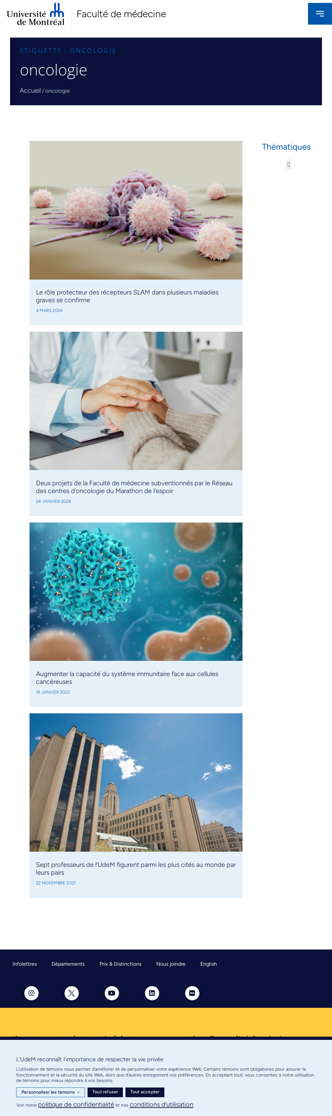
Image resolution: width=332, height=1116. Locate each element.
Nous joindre (170, 964)
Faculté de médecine (121, 14)
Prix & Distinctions (120, 964)
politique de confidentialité (76, 1104)
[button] (289, 164)
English (208, 964)
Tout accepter (145, 1092)
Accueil (30, 90)
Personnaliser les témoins (50, 1092)
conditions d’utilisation (161, 1104)
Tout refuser (105, 1092)
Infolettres (25, 964)
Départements (68, 964)
